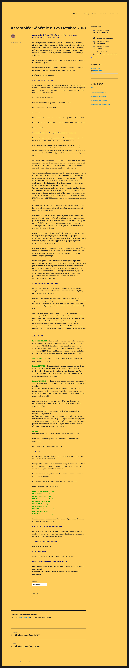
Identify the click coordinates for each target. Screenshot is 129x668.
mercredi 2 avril (95, 68)
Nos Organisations (89, 14)
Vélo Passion (14, 662)
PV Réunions (14, 45)
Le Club (103, 14)
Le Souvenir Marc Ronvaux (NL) (100, 104)
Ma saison (94, 88)
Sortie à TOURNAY (102, 33)
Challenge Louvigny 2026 (98, 92)
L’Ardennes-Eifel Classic (98, 96)
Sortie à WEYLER (102, 43)
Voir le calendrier (96, 58)
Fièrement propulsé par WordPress (30, 662)
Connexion (114, 14)
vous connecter (24, 617)
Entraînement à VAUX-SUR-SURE (107, 54)
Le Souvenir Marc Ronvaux (99, 100)
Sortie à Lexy (101, 48)
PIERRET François (97, 70)
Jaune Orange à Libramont (105, 38)
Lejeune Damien (16, 40)
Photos (75, 14)
